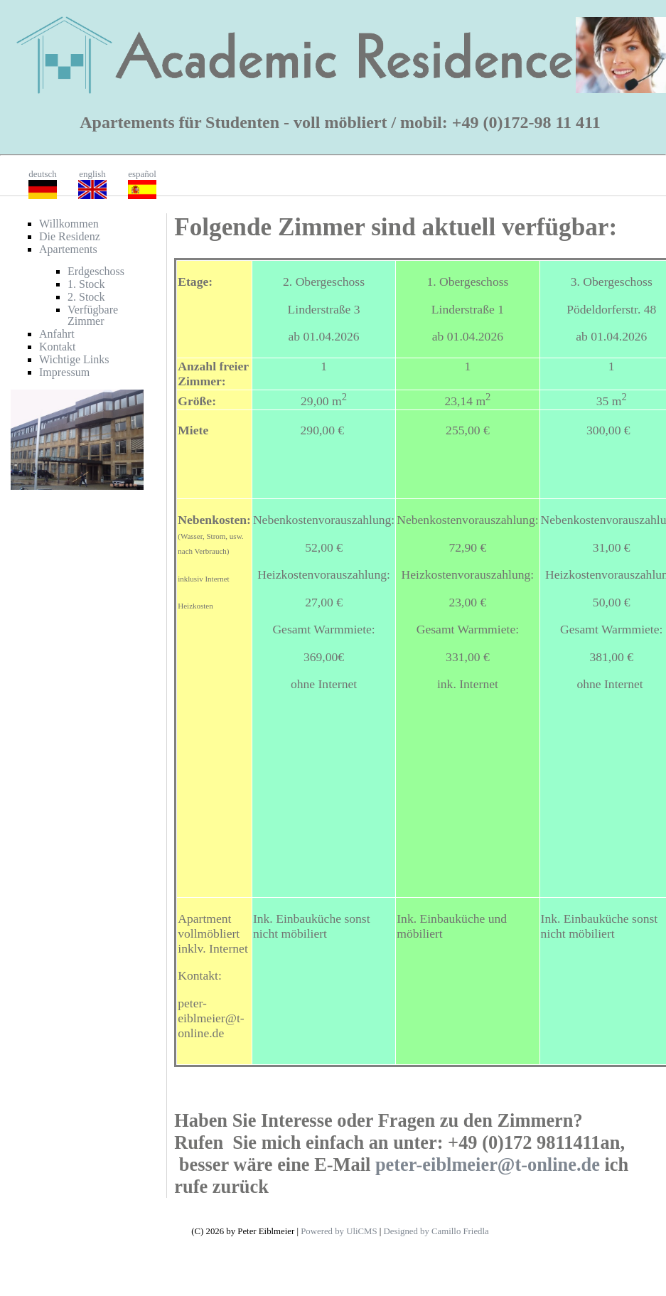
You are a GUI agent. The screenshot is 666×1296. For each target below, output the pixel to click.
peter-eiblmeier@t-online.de (487, 1164)
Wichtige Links (74, 359)
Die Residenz (69, 236)
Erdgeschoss (96, 271)
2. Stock (86, 297)
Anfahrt (57, 334)
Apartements (68, 249)
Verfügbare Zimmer (93, 315)
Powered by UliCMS (339, 1231)
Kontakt (57, 347)
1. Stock (86, 284)
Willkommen (69, 224)
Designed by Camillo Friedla (436, 1231)
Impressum (64, 372)
